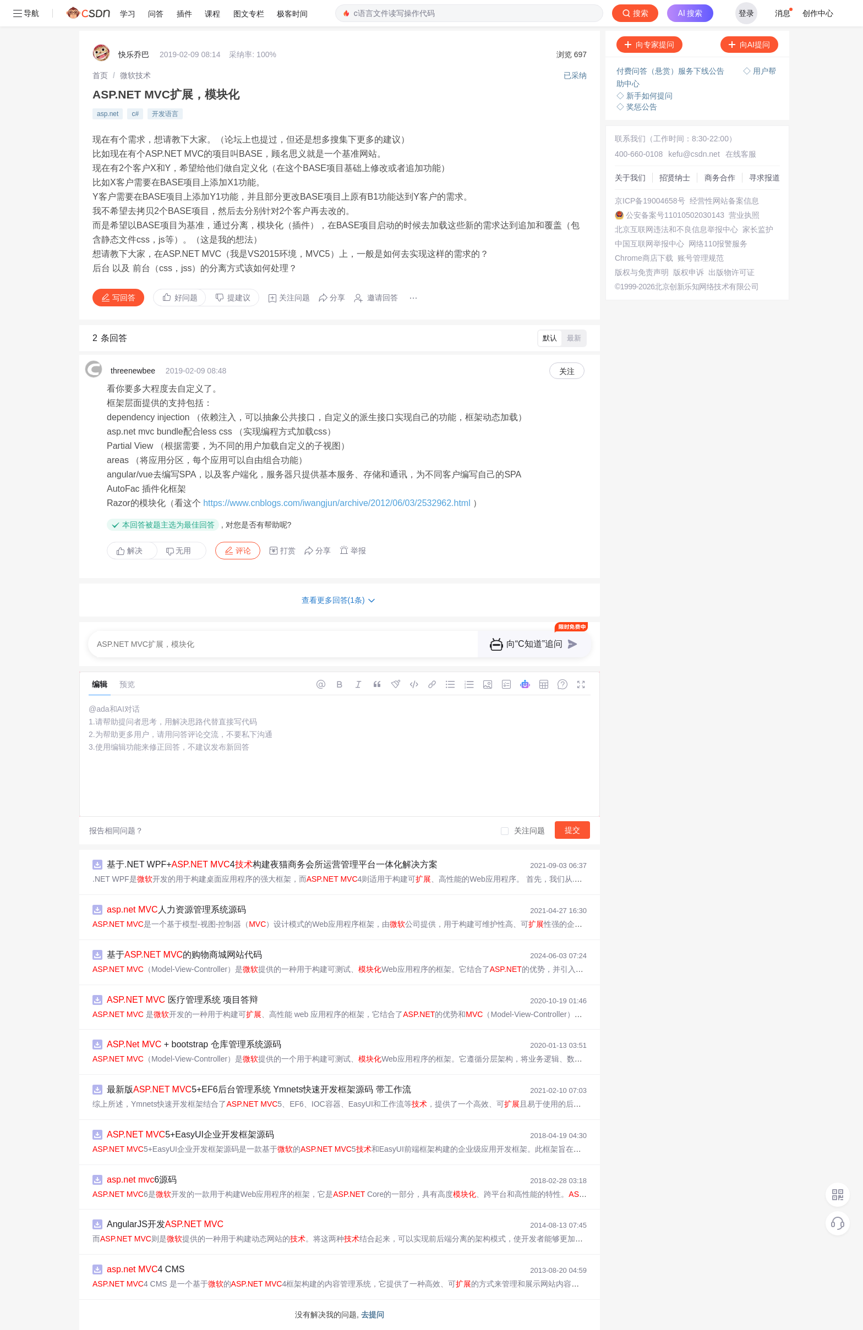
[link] (100, 75)
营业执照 (744, 215)
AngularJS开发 (165, 1224)
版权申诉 (688, 272)
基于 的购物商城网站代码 (184, 954)
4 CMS (145, 1269)
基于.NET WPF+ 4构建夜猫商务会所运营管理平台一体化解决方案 (272, 864)
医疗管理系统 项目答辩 (182, 999)
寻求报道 (764, 177)
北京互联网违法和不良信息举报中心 (676, 229)
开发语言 (165, 114)
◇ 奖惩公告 (636, 106)
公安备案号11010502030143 (675, 215)
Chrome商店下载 (644, 258)
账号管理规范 (701, 258)
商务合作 (719, 177)
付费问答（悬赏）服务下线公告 (671, 71)
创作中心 (817, 13)
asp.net (107, 114)
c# (135, 114)
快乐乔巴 (133, 54)
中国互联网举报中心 (649, 243)
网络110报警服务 (718, 243)
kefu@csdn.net (694, 154)
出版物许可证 (731, 272)
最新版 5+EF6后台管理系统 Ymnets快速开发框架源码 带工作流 (259, 1089)
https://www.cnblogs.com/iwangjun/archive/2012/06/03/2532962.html (337, 503)
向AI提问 (749, 44)
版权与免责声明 (642, 272)
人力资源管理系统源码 (176, 909)
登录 (746, 13)
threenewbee (133, 370)
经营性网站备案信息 (724, 200)
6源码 (142, 1179)
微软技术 (135, 75)
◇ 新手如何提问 (644, 95)
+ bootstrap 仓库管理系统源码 (194, 1044)
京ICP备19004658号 (650, 200)
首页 (100, 75)
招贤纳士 (674, 177)
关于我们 (630, 177)
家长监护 (757, 229)
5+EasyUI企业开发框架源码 (190, 1134)
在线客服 (740, 154)
